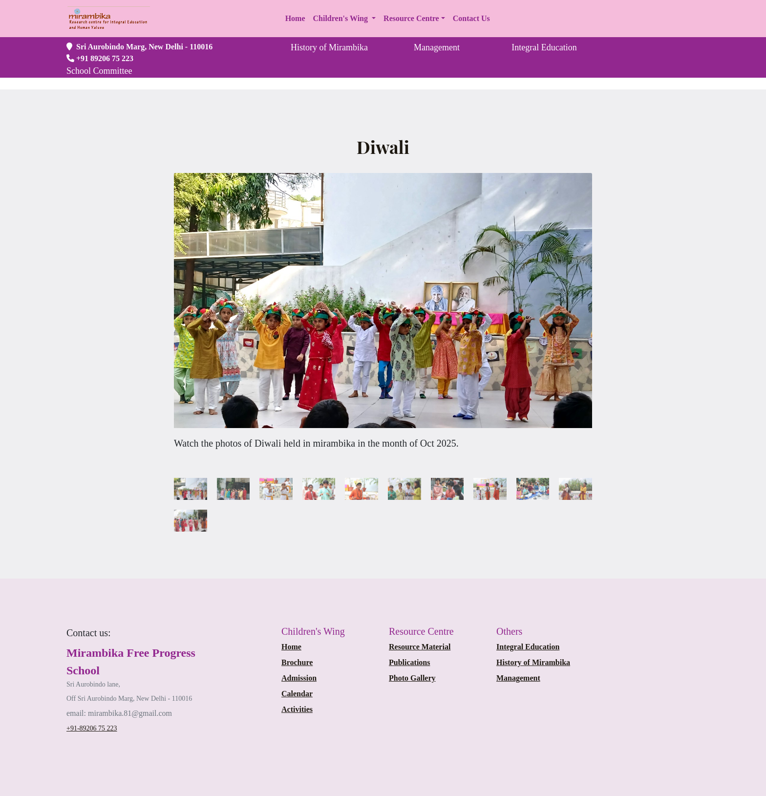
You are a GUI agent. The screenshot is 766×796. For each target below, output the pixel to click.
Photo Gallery (412, 678)
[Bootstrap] (88, 632)
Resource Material (419, 647)
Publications (409, 662)
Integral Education (527, 647)
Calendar (297, 693)
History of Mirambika (533, 662)
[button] (344, 18)
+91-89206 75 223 (91, 728)
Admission (299, 678)
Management (518, 678)
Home (291, 647)
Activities (297, 709)
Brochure (297, 662)
